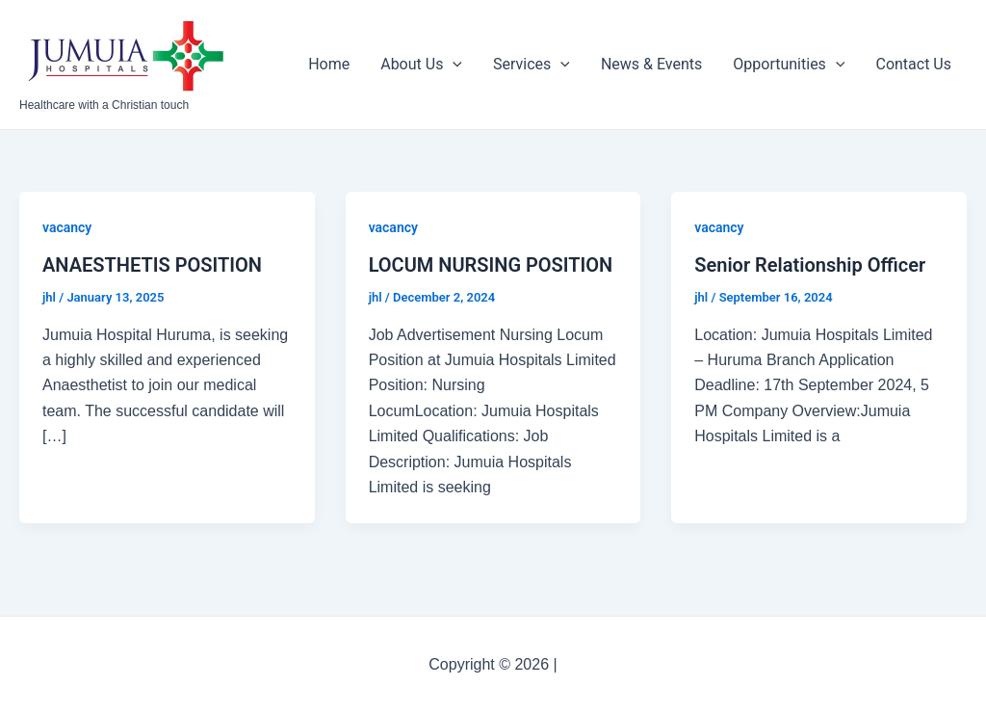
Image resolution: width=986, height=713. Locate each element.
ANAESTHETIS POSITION (152, 265)
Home (329, 64)
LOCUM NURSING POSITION (491, 265)
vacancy (66, 227)
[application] (452, 64)
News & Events (651, 64)
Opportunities (788, 64)
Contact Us (913, 64)
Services (531, 64)
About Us (421, 64)
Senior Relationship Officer (809, 265)
